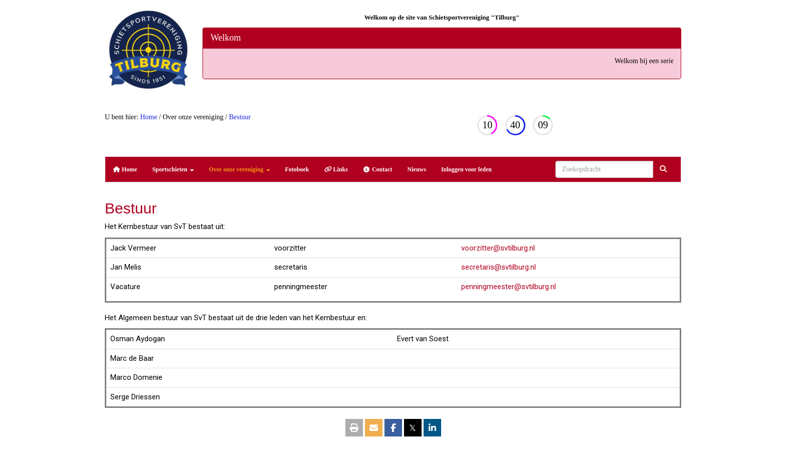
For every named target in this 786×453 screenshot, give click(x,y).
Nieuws (417, 169)
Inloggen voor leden (466, 169)
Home (148, 117)
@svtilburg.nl (498, 248)
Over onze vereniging (239, 169)
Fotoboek (297, 169)
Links (336, 169)
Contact (377, 169)
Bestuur (240, 117)
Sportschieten (173, 169)
